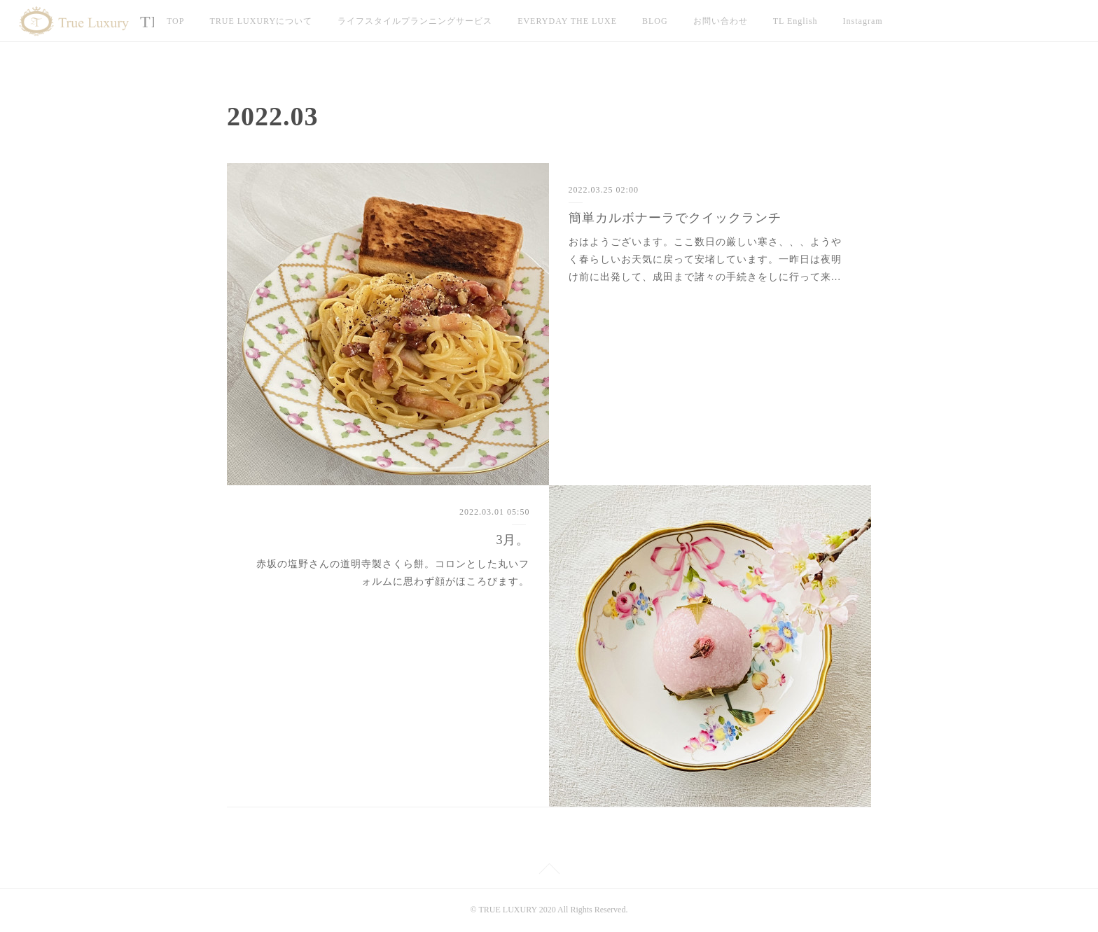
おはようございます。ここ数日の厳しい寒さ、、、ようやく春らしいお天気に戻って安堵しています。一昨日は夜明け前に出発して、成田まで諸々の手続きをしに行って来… (705, 259)
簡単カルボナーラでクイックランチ (675, 218)
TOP (175, 21)
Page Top (549, 871)
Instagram (863, 21)
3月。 (512, 540)
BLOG (655, 21)
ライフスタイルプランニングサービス (415, 21)
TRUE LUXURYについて (260, 21)
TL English (795, 21)
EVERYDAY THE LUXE (567, 21)
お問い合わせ (720, 21)
